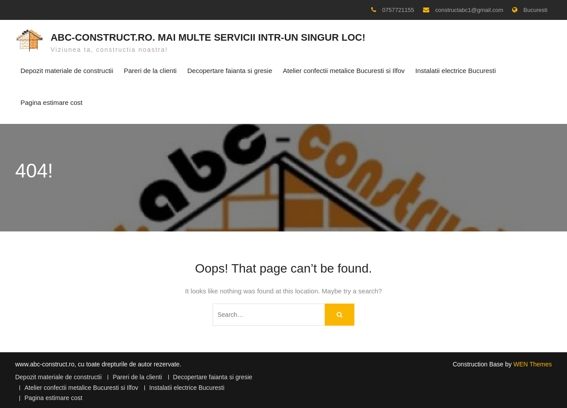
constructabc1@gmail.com (469, 10)
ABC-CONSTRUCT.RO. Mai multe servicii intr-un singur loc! (207, 36)
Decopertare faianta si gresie (229, 69)
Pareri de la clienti (150, 69)
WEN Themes (532, 361)
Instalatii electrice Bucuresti (456, 69)
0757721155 (398, 10)
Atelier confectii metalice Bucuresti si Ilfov (343, 69)
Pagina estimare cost (51, 101)
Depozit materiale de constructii (66, 69)
